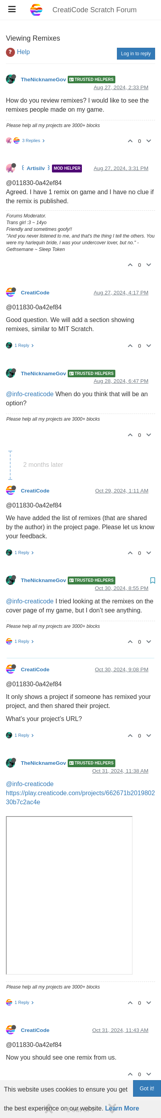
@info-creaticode (30, 374)
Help (23, 31)
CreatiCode (35, 272)
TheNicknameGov (43, 59)
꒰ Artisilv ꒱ (36, 149)
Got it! (147, 1088)
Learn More (122, 1108)
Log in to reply (136, 33)
